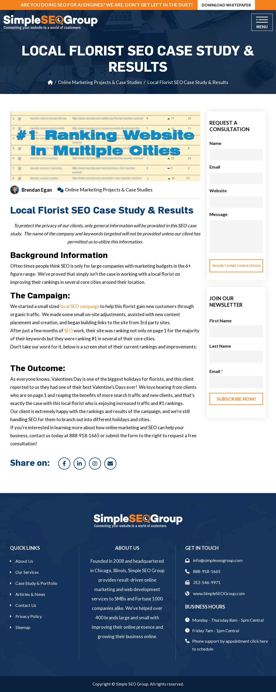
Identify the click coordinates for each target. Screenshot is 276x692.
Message (218, 214)
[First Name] (236, 331)
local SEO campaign (79, 306)
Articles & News (30, 594)
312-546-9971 (202, 582)
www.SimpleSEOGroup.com (215, 593)
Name (215, 143)
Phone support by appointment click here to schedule (230, 644)
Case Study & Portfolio (36, 583)
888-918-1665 (202, 571)
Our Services (27, 572)
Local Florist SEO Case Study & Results (187, 82)
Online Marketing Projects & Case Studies (100, 82)
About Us (24, 561)
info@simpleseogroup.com (214, 560)
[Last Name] (236, 357)
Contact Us (25, 605)
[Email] (236, 382)
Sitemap (22, 627)
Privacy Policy (28, 616)
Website (218, 190)
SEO (68, 330)
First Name (220, 320)
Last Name (220, 345)
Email (214, 166)
